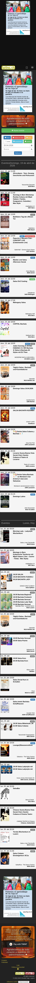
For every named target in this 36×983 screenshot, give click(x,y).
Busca (18, 153)
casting (28, 141)
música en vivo (18, 137)
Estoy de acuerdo (23, 982)
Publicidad (4, 962)
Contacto (4, 960)
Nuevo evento (18, 130)
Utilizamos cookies (12, 982)
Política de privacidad (18, 967)
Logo (18, 965)
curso (7, 141)
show (28, 137)
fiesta (7, 137)
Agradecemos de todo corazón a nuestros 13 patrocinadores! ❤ (18, 121)
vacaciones (17, 141)
